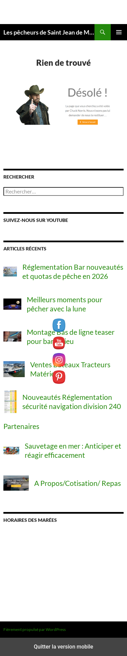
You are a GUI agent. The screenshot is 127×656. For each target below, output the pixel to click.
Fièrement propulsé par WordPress (34, 629)
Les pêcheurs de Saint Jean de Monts (48, 32)
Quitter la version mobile (63, 646)
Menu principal (119, 32)
